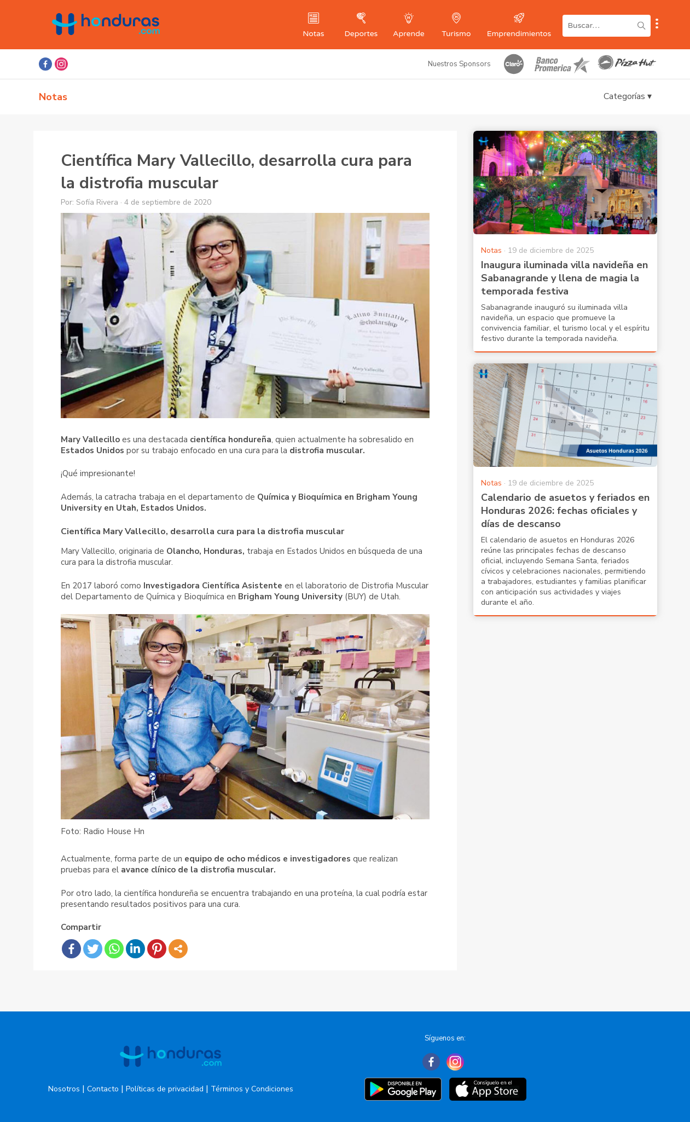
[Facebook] (431, 1062)
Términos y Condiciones (252, 1089)
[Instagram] (455, 1062)
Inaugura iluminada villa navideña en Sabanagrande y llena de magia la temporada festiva (564, 278)
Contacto (103, 1089)
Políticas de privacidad (165, 1089)
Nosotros (64, 1089)
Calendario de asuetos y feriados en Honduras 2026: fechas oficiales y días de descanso (565, 510)
